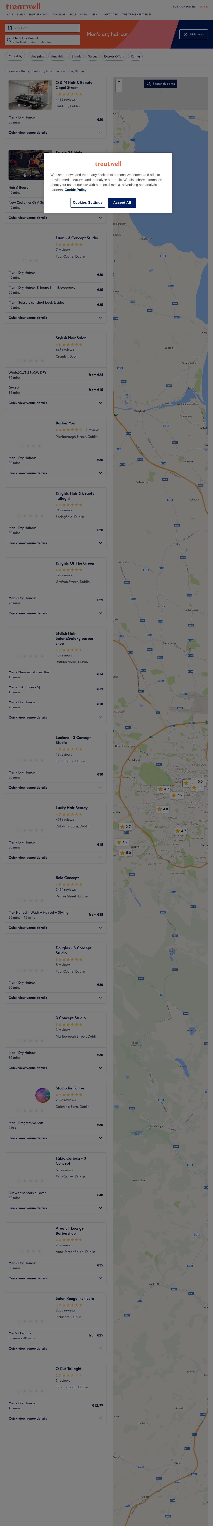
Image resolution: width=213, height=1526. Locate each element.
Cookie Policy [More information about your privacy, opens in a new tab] (76, 190)
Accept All (122, 202)
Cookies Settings (88, 202)
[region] (108, 183)
